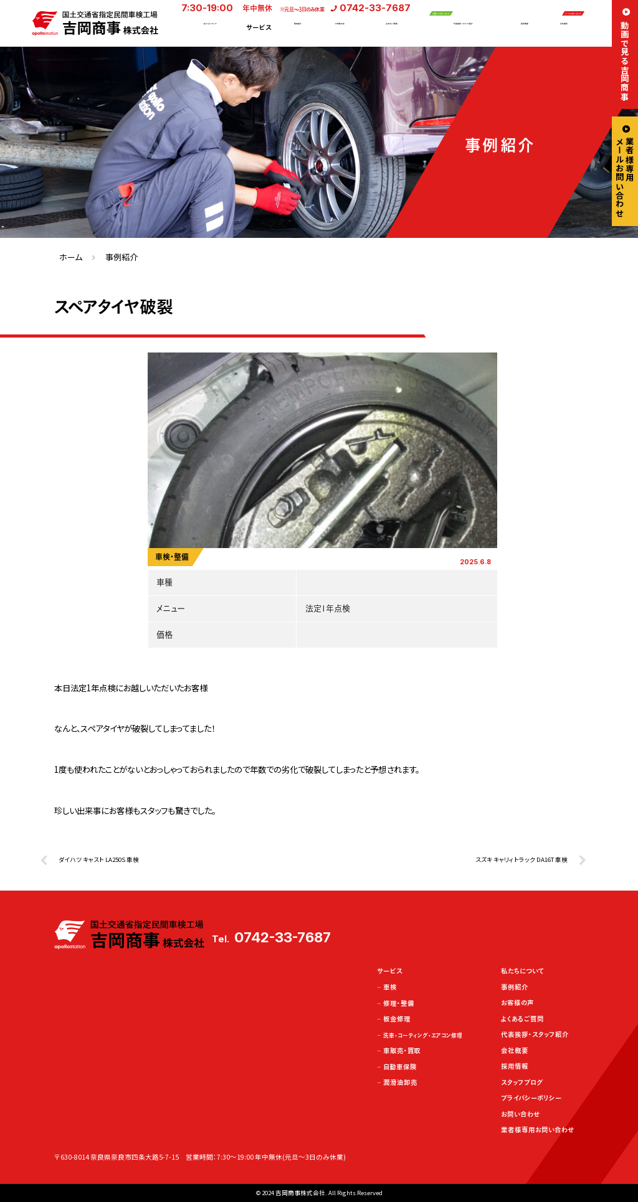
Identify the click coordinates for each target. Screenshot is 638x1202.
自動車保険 (400, 1066)
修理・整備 (398, 1003)
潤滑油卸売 (400, 1082)
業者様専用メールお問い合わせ (625, 177)
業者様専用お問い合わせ (537, 1129)
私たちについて (210, 28)
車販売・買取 (402, 1050)
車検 (390, 987)
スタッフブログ (522, 1082)
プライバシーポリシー (531, 1098)
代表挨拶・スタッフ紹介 (463, 28)
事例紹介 (298, 28)
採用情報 (524, 28)
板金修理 (397, 1019)
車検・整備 (172, 557)
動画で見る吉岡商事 (625, 61)
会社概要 (564, 28)
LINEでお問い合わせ (466, 8)
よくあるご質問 (391, 28)
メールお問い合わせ (548, 8)
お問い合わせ (520, 1114)
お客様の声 (339, 28)
